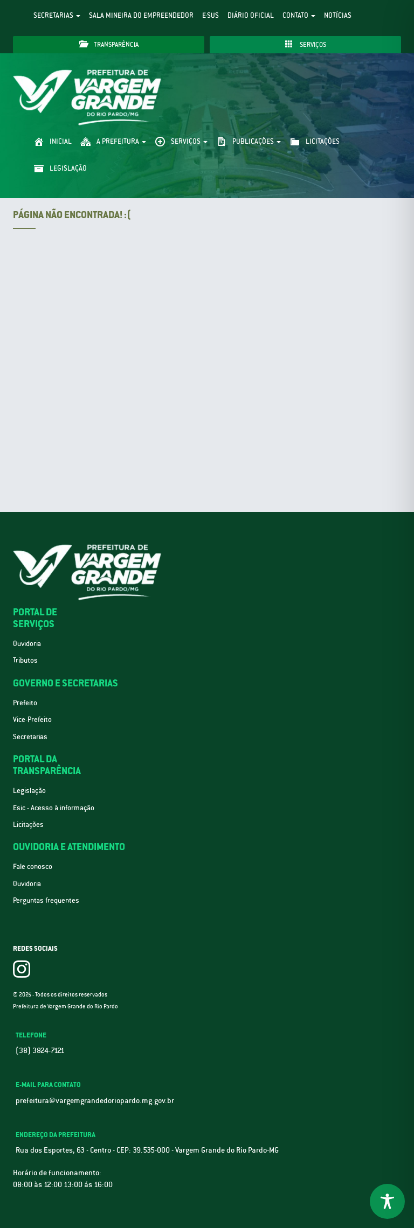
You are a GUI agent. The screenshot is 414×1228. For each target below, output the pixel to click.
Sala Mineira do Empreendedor (141, 15)
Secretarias (56, 15)
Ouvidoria (27, 643)
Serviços (305, 44)
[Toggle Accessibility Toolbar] (387, 1201)
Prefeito (25, 702)
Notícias (337, 15)
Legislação (29, 790)
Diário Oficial (250, 15)
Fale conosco (32, 866)
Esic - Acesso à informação (53, 807)
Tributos (25, 660)
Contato (298, 15)
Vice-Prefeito (32, 719)
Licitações (28, 824)
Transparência (109, 44)
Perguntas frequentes (46, 900)
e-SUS (210, 15)
